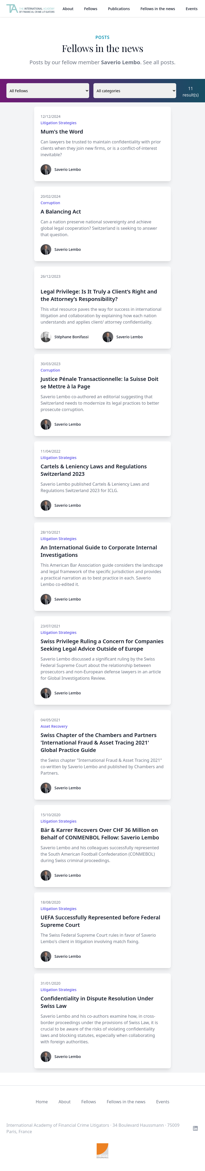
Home (42, 1102)
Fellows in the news (157, 8)
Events (192, 8)
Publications (119, 8)
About (68, 8)
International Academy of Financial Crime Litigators (57, 1125)
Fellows (90, 8)
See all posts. (159, 62)
